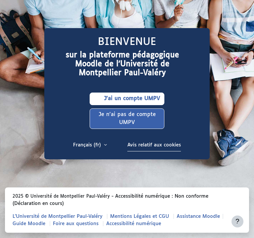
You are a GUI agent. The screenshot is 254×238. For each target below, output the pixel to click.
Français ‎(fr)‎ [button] (88, 144)
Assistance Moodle (198, 216)
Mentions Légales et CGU (139, 216)
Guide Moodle (29, 223)
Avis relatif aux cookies (154, 144)
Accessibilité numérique (133, 223)
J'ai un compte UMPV (127, 99)
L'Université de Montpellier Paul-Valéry (58, 216)
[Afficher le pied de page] (237, 221)
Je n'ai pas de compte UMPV (127, 118)
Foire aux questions (76, 223)
